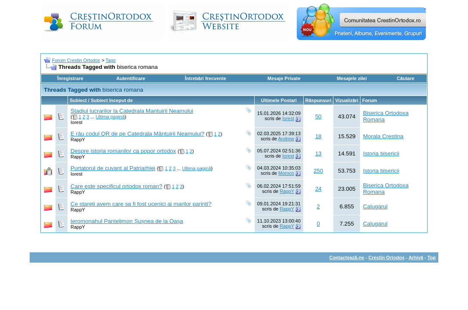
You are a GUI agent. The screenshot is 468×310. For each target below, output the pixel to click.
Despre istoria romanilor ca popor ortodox (123, 151)
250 (318, 170)
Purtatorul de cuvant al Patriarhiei (113, 168)
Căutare (405, 78)
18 (318, 136)
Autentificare (130, 78)
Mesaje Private (284, 78)
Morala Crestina (383, 136)
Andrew (286, 138)
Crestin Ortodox (387, 257)
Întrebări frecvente (205, 78)
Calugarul (375, 206)
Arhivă (416, 257)
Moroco (286, 173)
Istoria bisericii (381, 153)
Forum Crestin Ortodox (76, 60)
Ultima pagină (110, 116)
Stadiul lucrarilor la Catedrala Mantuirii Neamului (132, 111)
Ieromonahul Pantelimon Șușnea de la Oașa (127, 221)
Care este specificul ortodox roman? (116, 186)
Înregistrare (70, 78)
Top (432, 257)
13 (318, 153)
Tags (111, 60)
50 (318, 116)
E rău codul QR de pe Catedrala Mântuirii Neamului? (137, 133)
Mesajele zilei (352, 78)
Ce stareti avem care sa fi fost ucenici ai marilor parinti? (141, 204)
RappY (78, 139)
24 (318, 189)
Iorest (77, 122)
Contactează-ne (346, 257)
